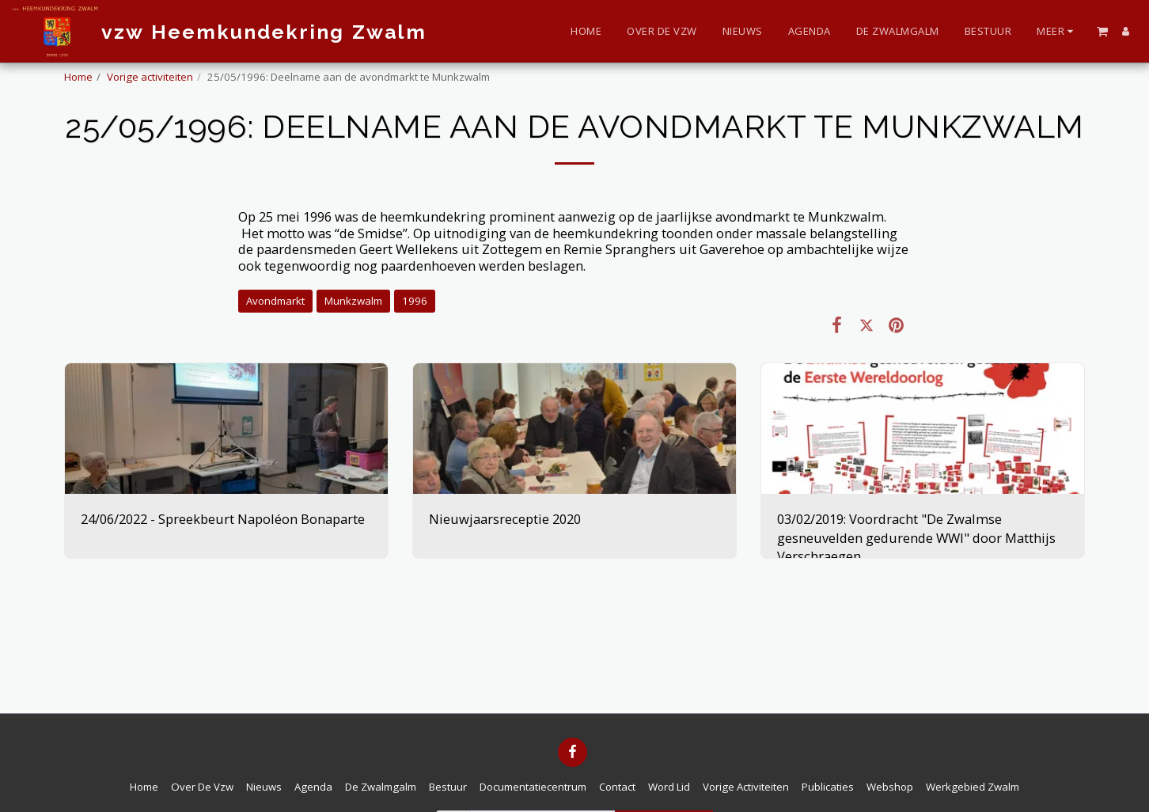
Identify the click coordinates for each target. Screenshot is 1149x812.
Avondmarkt (275, 301)
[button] (1102, 30)
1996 (414, 301)
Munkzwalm (353, 301)
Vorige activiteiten (150, 77)
